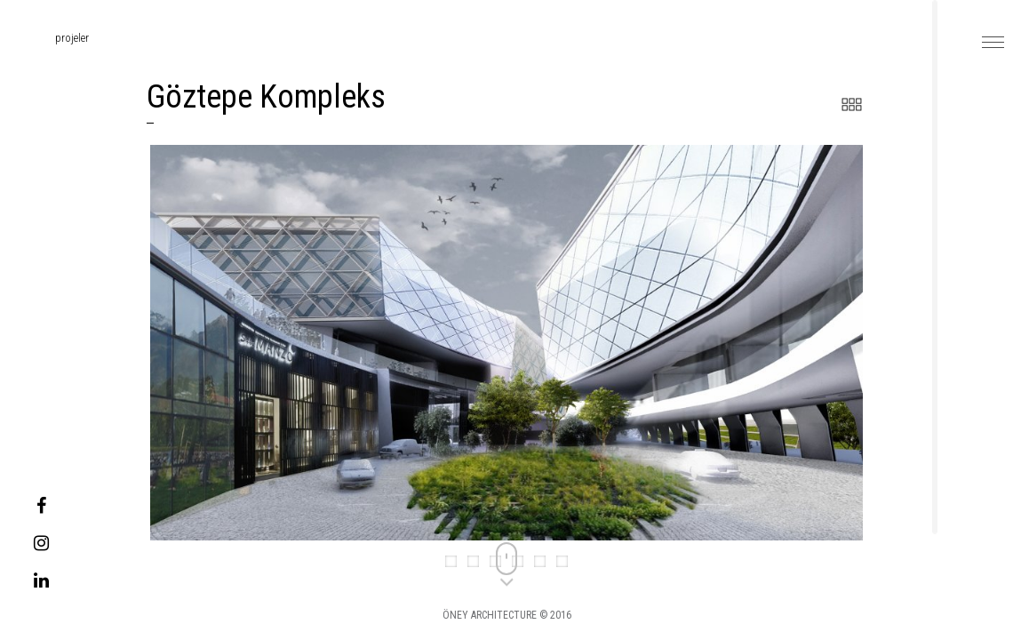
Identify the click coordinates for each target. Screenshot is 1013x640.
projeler (51, 38)
